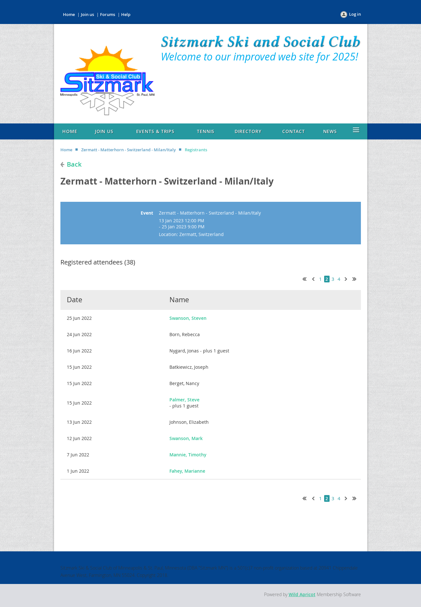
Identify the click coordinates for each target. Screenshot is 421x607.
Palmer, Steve (184, 400)
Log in (355, 14)
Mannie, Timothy (188, 455)
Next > (347, 278)
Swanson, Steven (188, 318)
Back (74, 164)
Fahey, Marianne (187, 471)
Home (69, 14)
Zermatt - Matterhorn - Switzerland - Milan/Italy (128, 150)
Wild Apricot (302, 594)
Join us (87, 14)
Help (125, 14)
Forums (107, 14)
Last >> (356, 278)
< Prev (312, 278)
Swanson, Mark (186, 438)
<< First (303, 278)
